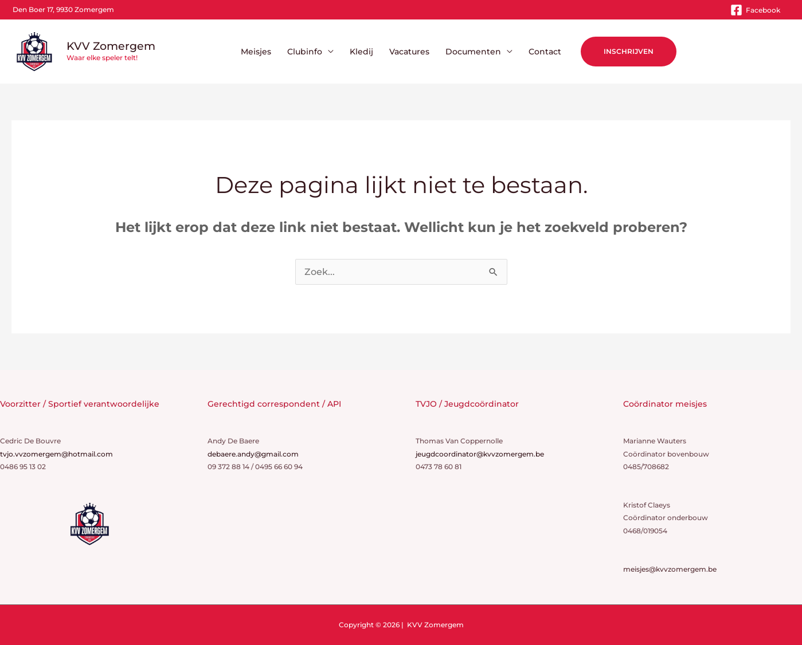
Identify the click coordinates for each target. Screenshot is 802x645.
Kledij (361, 51)
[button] (628, 51)
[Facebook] (755, 10)
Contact (545, 51)
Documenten (473, 51)
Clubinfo (304, 51)
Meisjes (256, 51)
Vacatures (409, 51)
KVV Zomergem (110, 46)
